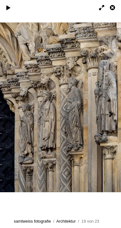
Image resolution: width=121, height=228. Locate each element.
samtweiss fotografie (32, 221)
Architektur (66, 221)
